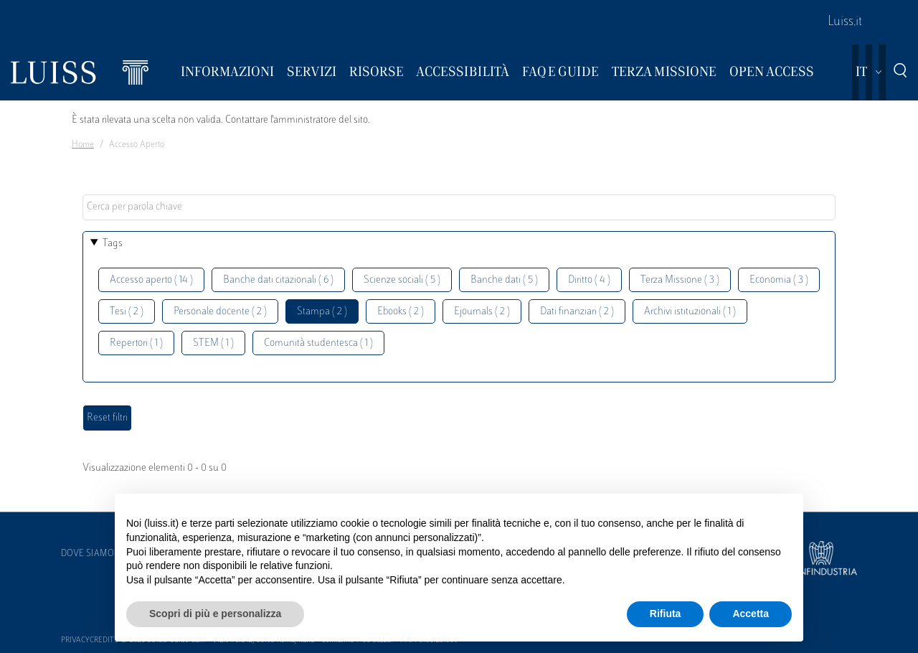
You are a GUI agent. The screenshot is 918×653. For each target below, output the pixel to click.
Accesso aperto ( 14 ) (151, 280)
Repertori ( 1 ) (136, 343)
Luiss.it (845, 22)
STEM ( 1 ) (213, 343)
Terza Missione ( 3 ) (679, 280)
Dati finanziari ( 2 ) (577, 311)
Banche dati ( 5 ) (504, 280)
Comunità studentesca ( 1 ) (318, 343)
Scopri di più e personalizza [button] (215, 613)
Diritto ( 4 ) (589, 280)
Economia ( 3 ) (778, 280)
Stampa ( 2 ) (322, 311)
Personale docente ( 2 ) (220, 311)
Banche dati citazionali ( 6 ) (278, 280)
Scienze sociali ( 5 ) (402, 280)
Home (83, 145)
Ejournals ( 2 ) (482, 311)
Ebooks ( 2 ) (400, 311)
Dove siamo (87, 554)
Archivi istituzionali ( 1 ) (690, 311)
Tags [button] (113, 243)
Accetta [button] (750, 613)
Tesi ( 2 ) (126, 311)
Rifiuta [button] (665, 613)
